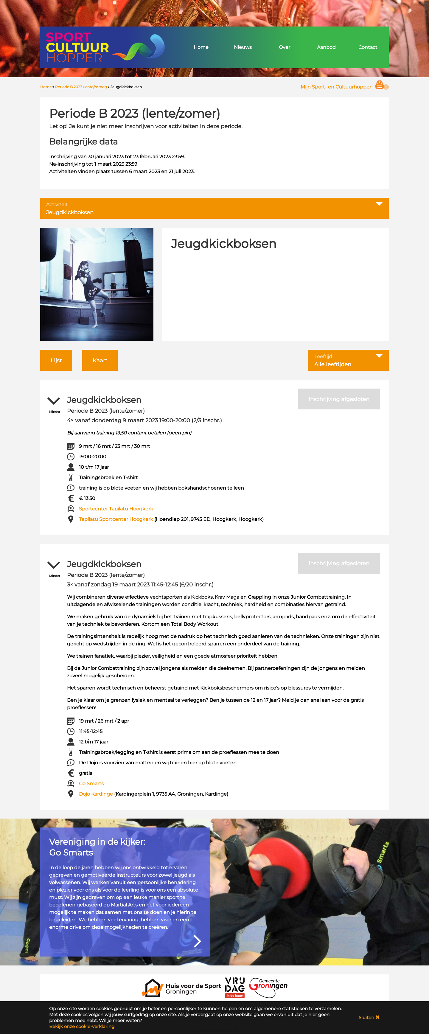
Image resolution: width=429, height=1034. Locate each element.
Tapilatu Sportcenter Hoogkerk (116, 519)
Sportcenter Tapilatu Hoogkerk (116, 509)
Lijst (56, 360)
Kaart (100, 360)
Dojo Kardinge (96, 794)
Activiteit (57, 204)
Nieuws (243, 47)
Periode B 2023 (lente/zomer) (81, 87)
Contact (367, 47)
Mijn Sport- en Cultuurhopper (336, 87)
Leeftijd (323, 356)
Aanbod (326, 47)
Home (201, 47)
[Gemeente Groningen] (268, 987)
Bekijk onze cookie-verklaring (81, 1026)
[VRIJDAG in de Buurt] (235, 987)
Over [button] (284, 47)
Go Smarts (91, 783)
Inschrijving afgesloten (339, 399)
